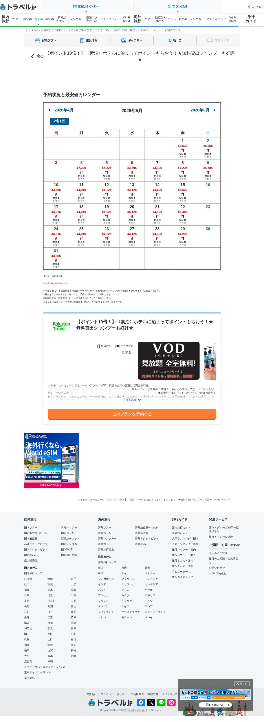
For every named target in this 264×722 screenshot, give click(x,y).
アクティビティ (110, 19)
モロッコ (126, 614)
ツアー (16, 19)
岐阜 (73, 614)
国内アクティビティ (36, 547)
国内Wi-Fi (67, 547)
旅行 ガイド (251, 19)
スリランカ (128, 581)
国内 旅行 (5, 19)
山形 (73, 581)
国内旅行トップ (33, 570)
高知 (73, 642)
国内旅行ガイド (181, 525)
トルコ (102, 614)
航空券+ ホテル (160, 19)
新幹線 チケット (62, 19)
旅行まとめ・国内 (182, 558)
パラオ (149, 587)
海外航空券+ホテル (146, 525)
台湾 (124, 565)
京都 (50, 620)
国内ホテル (67, 530)
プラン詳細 (178, 75)
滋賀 (26, 620)
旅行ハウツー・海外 (184, 552)
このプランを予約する (132, 411)
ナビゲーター (180, 569)
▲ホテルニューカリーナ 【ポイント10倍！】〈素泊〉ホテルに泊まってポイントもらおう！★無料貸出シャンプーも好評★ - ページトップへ (154, 497)
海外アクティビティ (147, 536)
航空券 (27, 19)
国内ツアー (30, 525)
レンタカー (77, 19)
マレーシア (151, 576)
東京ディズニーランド (37, 670)
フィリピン (128, 576)
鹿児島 (28, 659)
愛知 (26, 614)
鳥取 (50, 631)
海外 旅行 (137, 19)
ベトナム (150, 570)
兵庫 (73, 626)
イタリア (126, 598)
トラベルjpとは (218, 570)
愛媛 (50, 642)
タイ (124, 570)
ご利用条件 (137, 691)
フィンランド (106, 609)
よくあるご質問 (218, 550)
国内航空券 (30, 536)
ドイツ (149, 598)
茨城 (73, 587)
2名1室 (59, 118)
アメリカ (103, 592)
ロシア (149, 603)
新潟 (50, 603)
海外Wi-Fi (104, 541)
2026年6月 (203, 107)
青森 (50, 576)
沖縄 (50, 659)
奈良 (50, 626)
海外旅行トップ (107, 559)
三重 (50, 614)
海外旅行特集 (106, 547)
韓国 (100, 565)
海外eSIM (141, 541)
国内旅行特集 (69, 552)
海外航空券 (141, 530)
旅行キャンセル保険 (221, 534)
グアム (125, 587)
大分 (26, 653)
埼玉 (50, 592)
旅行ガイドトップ (182, 574)
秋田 (26, 581)
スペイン (103, 603)
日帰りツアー (69, 525)
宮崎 (73, 653)
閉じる (243, 683)
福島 (26, 587)
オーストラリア (130, 609)
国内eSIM (30, 552)
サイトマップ (170, 691)
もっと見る (129, 397)
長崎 (73, 648)
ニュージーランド (155, 609)
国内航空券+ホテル (35, 530)
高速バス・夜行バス (36, 541)
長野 (26, 603)
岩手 (73, 576)
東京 (26, 598)
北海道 (28, 576)
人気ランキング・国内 (185, 536)
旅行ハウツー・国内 (184, 547)
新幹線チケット (70, 536)
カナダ (125, 592)
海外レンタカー (107, 536)
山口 (50, 637)
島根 (26, 637)
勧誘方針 (153, 691)
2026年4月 (60, 107)
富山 (73, 603)
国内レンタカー (70, 541)
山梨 (73, 598)
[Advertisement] (123, 458)
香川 (73, 637)
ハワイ (102, 587)
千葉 (73, 592)
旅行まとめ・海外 (182, 563)
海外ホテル (104, 530)
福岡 (26, 648)
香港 (147, 565)
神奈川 (51, 598)
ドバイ (149, 614)
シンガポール (106, 576)
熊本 (50, 653)
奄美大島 (29, 675)
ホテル (38, 19)
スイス (125, 603)
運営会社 (91, 691)
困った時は (256, 7)
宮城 (50, 581)
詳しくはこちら (215, 704)
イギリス (150, 592)
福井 (50, 609)
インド (102, 581)
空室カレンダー (86, 75)
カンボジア (151, 581)
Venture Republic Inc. (134, 708)
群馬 (26, 592)
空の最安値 (30, 558)
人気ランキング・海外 (185, 541)
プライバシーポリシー (114, 691)
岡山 (26, 631)
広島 (73, 631)
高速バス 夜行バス (92, 19)
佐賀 (50, 648)
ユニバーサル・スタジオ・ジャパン (45, 664)
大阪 (73, 620)
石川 (26, 609)
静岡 (73, 609)
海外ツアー (104, 525)
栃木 (50, 587)
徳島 (26, 642)
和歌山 (28, 626)
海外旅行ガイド (181, 530)
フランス (103, 598)
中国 (100, 570)
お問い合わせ (217, 565)
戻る (37, 56)
